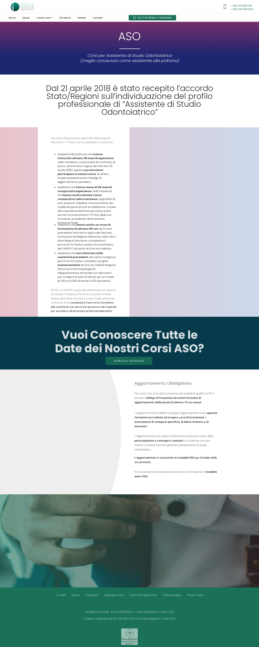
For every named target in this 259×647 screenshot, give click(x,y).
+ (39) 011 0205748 (241, 5)
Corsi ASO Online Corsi (143, 598)
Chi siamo (65, 17)
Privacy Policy (195, 598)
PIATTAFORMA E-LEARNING (152, 17)
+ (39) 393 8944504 (242, 9)
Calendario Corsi (114, 598)
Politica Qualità (172, 598)
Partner (81, 17)
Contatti (98, 17)
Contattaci (91, 598)
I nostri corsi (43, 17)
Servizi (26, 17)
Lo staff (61, 598)
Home (12, 17)
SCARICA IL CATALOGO (129, 366)
